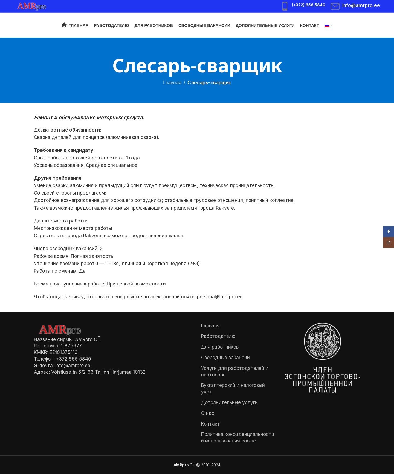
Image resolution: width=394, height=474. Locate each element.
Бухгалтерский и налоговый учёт (233, 388)
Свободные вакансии (225, 357)
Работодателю (218, 336)
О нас (207, 413)
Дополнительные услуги (229, 402)
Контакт (210, 424)
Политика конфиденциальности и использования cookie (237, 438)
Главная (172, 82)
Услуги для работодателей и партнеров (234, 372)
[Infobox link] (302, 6)
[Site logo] (34, 5)
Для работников (220, 347)
